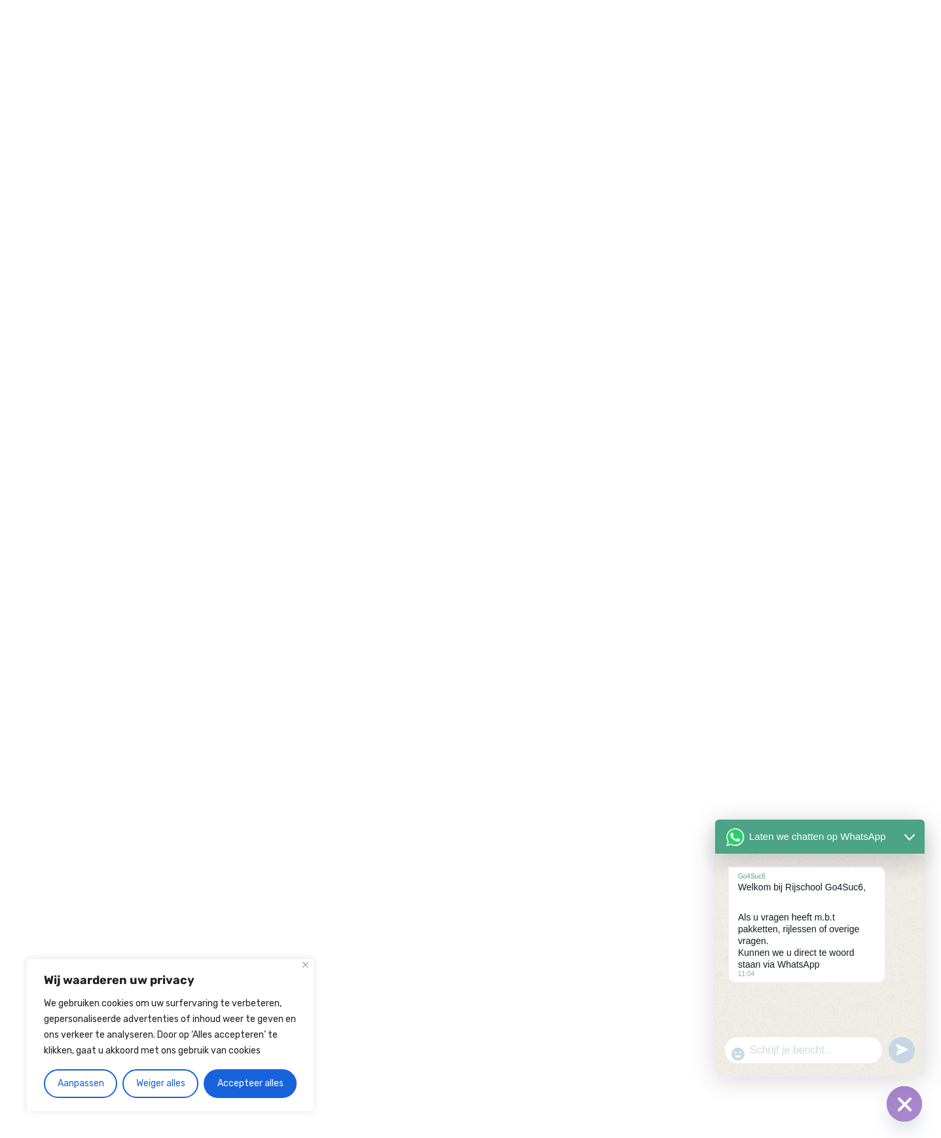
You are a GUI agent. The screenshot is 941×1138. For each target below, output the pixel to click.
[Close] (305, 965)
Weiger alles (160, 1083)
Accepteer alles (250, 1083)
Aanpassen (81, 1083)
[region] (170, 1035)
